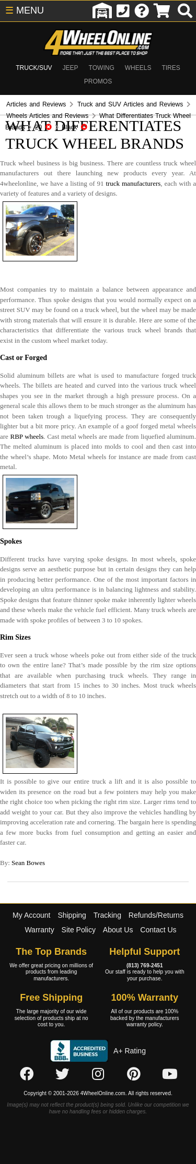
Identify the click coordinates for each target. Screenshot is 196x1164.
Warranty (39, 930)
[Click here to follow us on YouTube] (169, 1074)
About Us (118, 930)
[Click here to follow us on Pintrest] (133, 1074)
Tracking (107, 915)
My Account (31, 915)
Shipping (71, 915)
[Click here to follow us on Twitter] (62, 1074)
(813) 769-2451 (144, 965)
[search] (185, 11)
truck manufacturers (133, 183)
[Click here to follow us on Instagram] (98, 1074)
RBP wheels (26, 436)
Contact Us (158, 930)
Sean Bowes (28, 863)
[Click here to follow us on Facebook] (26, 1074)
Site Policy (79, 930)
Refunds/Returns (156, 915)
